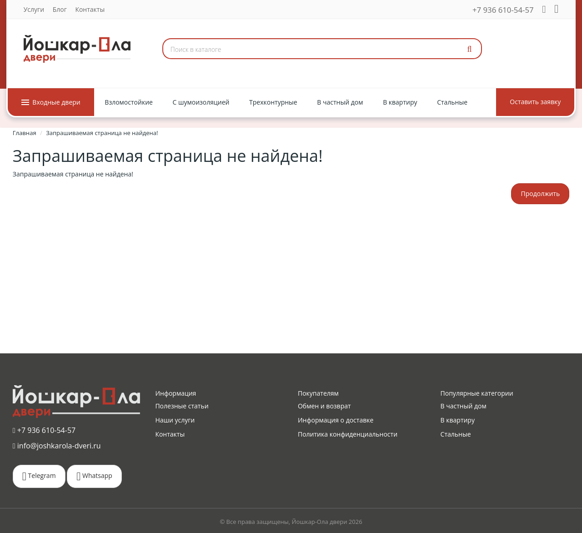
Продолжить (540, 193)
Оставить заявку (535, 101)
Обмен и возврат (324, 406)
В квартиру (458, 420)
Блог (59, 9)
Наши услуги (175, 420)
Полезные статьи (181, 406)
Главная (24, 133)
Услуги (33, 9)
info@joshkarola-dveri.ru (57, 445)
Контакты (89, 9)
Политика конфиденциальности (347, 434)
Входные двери (50, 102)
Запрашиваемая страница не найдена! (102, 133)
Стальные (456, 434)
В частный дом (464, 406)
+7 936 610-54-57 (503, 10)
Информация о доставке (335, 420)
